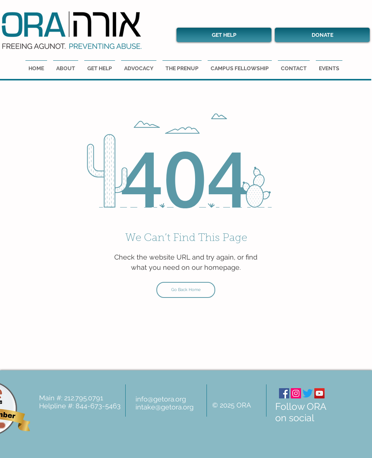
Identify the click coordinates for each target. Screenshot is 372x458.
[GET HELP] (224, 35)
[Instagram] (296, 393)
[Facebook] (284, 393)
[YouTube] (319, 393)
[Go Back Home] (185, 290)
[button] (329, 65)
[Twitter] (308, 393)
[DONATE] (322, 35)
